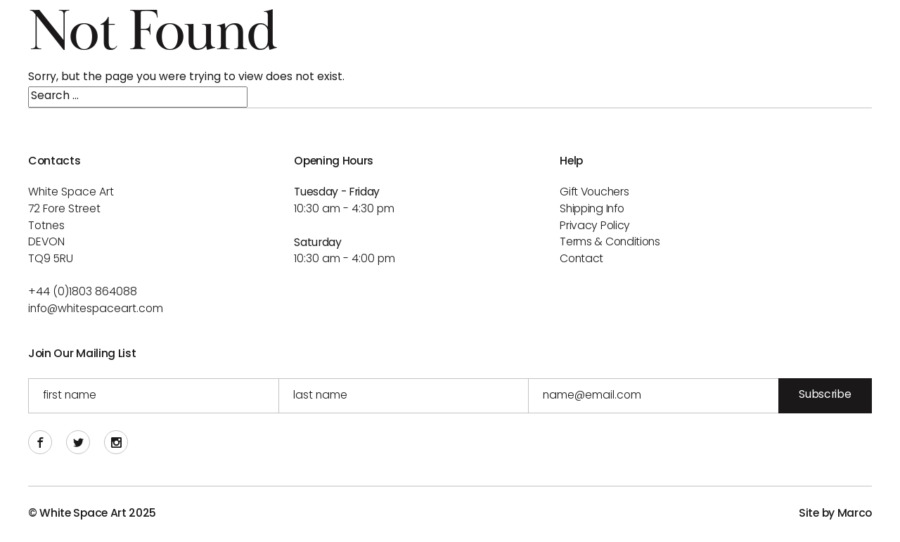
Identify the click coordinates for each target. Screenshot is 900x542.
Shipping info (592, 209)
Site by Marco (835, 514)
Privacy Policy (595, 226)
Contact (581, 259)
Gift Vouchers (594, 192)
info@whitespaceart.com (95, 309)
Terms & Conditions (610, 242)
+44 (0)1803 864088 (82, 292)
